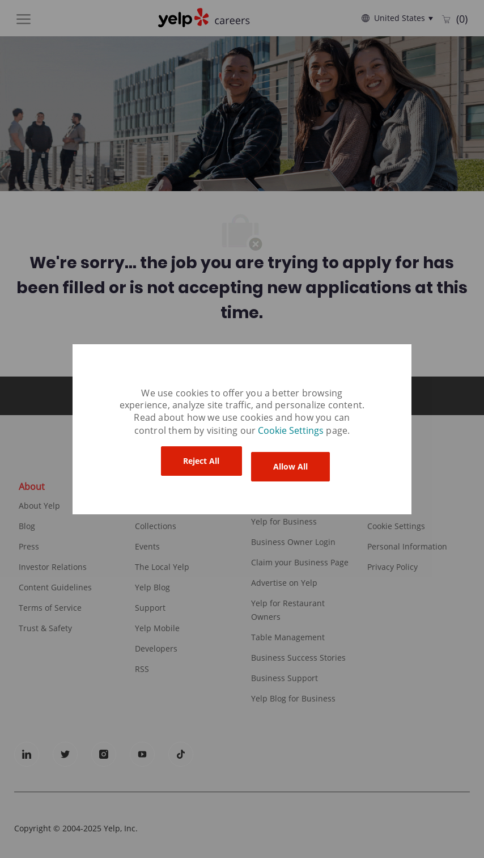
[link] (292, 430)
